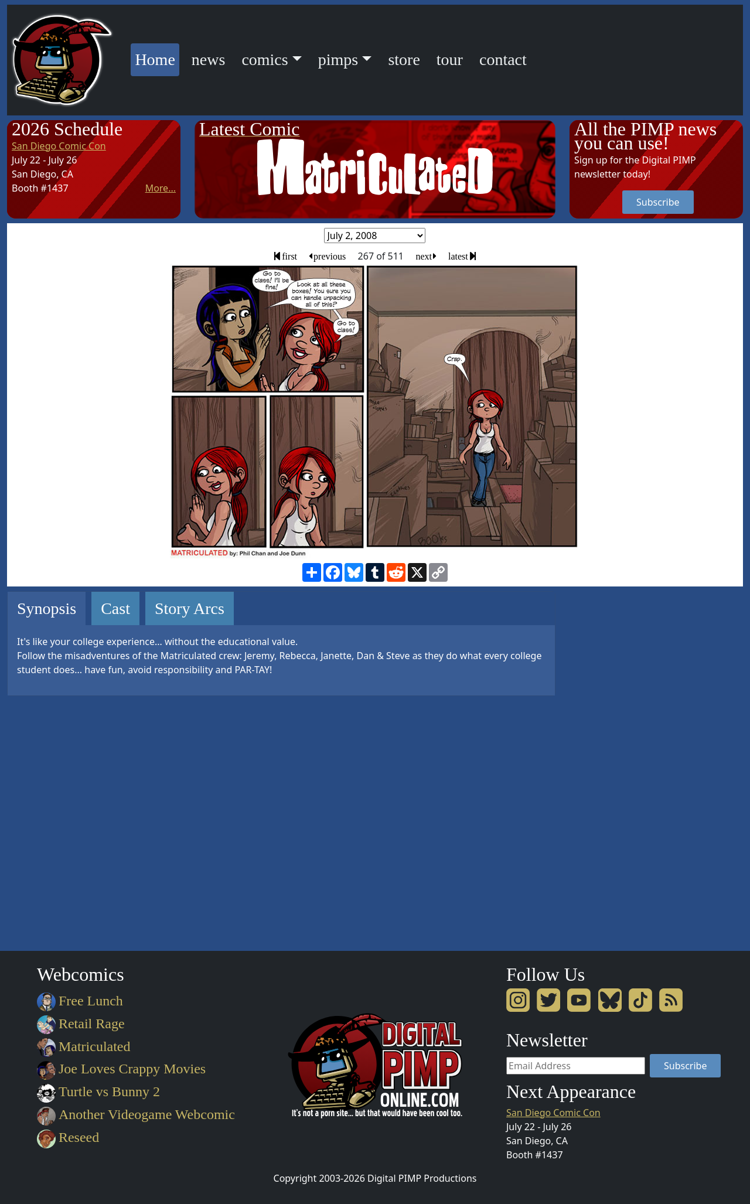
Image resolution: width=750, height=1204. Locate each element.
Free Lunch (80, 1000)
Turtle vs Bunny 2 (98, 1091)
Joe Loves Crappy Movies (121, 1068)
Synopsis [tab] (46, 608)
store (404, 59)
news (209, 59)
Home (157, 58)
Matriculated (83, 1046)
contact (503, 59)
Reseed (68, 1137)
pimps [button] (338, 59)
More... (160, 188)
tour (450, 59)
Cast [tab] (115, 608)
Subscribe (657, 202)
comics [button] (264, 59)
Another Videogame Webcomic (136, 1114)
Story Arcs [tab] (189, 608)
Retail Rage (80, 1023)
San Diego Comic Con (59, 145)
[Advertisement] (616, 767)
